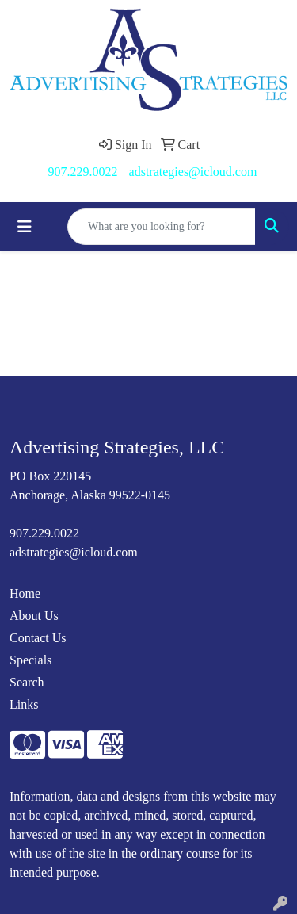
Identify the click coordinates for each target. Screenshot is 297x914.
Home (25, 593)
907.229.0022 (83, 171)
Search (27, 682)
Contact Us (38, 637)
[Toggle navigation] (24, 227)
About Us (34, 615)
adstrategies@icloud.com (193, 171)
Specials (30, 660)
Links (24, 704)
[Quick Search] (161, 226)
